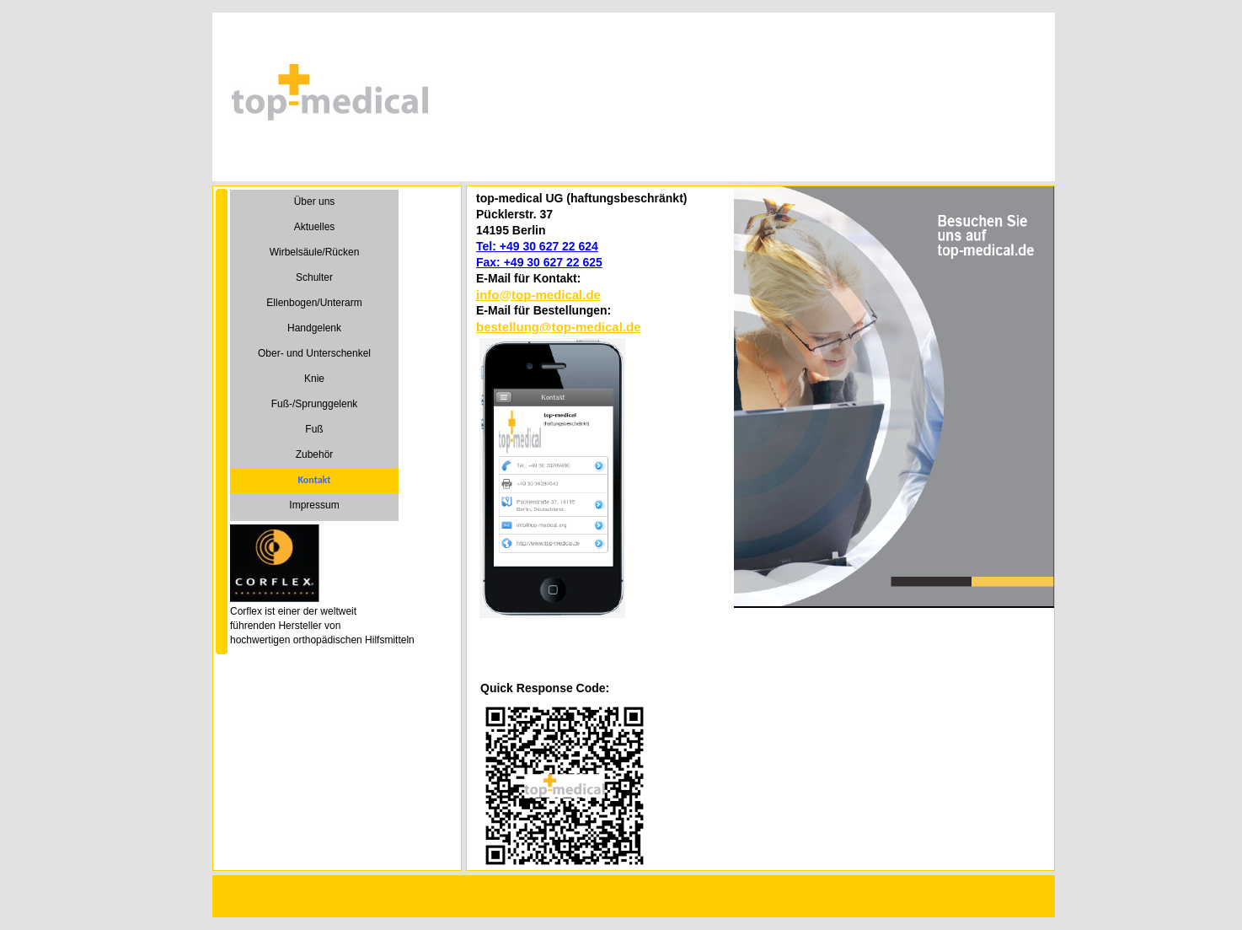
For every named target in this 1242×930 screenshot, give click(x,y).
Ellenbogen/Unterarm (313, 303)
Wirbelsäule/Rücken (315, 252)
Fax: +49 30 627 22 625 (539, 262)
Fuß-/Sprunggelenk (314, 404)
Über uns (314, 201)
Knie (314, 378)
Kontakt (314, 480)
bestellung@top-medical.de (558, 327)
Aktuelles (314, 227)
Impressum (314, 505)
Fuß (314, 429)
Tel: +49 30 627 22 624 (537, 246)
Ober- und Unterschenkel (314, 353)
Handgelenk (314, 328)
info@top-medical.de (538, 295)
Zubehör (315, 454)
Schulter (314, 277)
